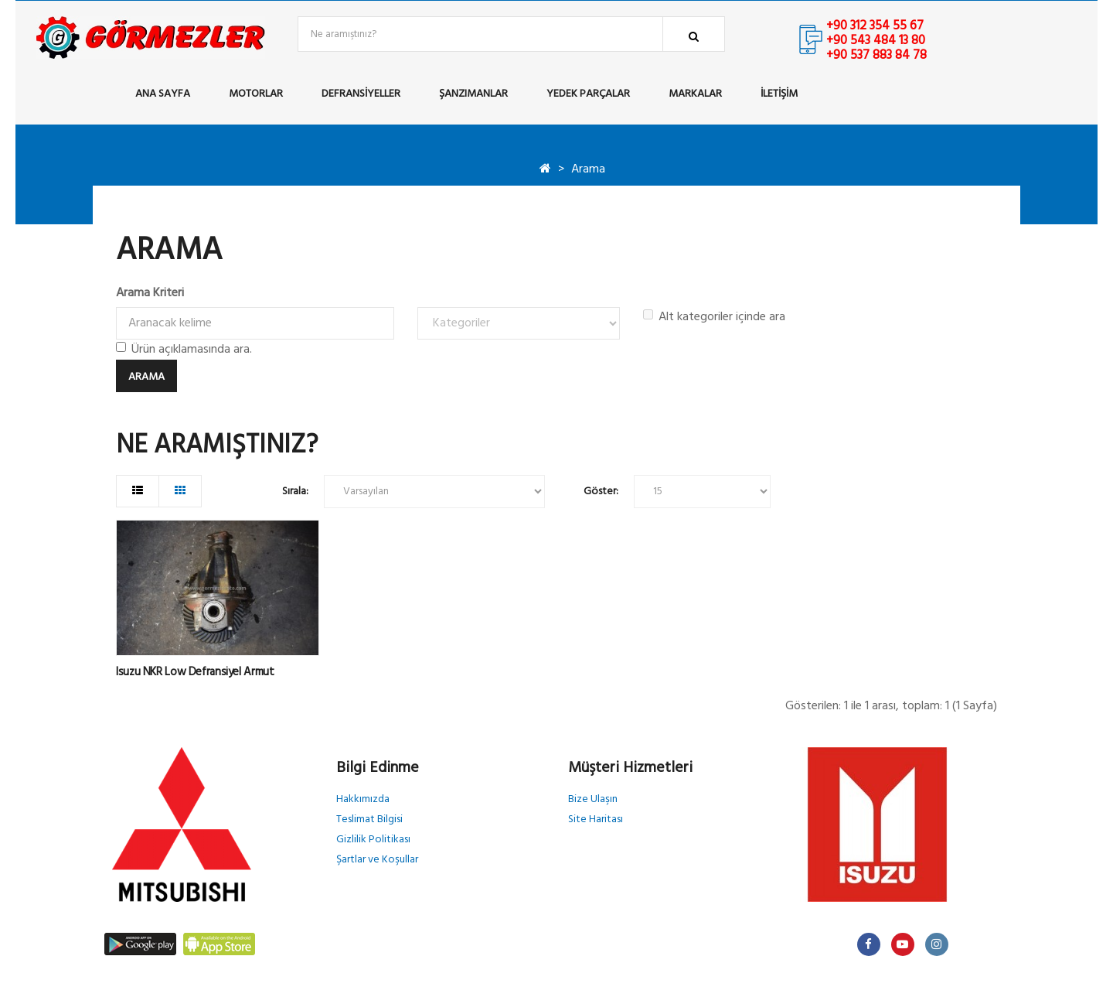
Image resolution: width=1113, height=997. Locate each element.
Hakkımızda (363, 799)
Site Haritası (595, 819)
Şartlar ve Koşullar (377, 860)
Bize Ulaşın (593, 799)
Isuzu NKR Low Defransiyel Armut (195, 672)
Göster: (601, 491)
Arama (588, 169)
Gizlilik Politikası (373, 839)
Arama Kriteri (150, 293)
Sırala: (295, 491)
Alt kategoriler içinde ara (714, 317)
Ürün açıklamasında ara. (184, 350)
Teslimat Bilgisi (369, 819)
